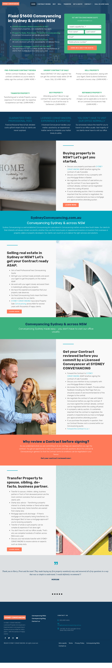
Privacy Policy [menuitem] (79, 643)
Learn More (14, 311)
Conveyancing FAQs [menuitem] (39, 615)
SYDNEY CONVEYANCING (21, 301)
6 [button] (61, 594)
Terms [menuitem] (71, 643)
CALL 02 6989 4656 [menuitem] (102, 4)
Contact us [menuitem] (36, 621)
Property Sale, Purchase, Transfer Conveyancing (36, 33)
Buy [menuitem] (54, 4)
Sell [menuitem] (59, 4)
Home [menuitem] (33, 4)
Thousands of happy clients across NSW (31, 46)
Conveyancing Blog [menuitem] (39, 618)
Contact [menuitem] (88, 4)
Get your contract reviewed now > (56, 458)
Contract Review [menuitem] (44, 4)
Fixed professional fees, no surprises (30, 40)
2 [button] (52, 594)
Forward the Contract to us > (78, 429)
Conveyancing (20, 304)
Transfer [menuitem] (67, 4)
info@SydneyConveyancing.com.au (69, 625)
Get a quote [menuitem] (77, 4)
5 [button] (59, 594)
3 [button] (54, 594)
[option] (55, 575)
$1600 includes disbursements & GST (30, 26)
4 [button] (57, 594)
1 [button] (50, 594)
